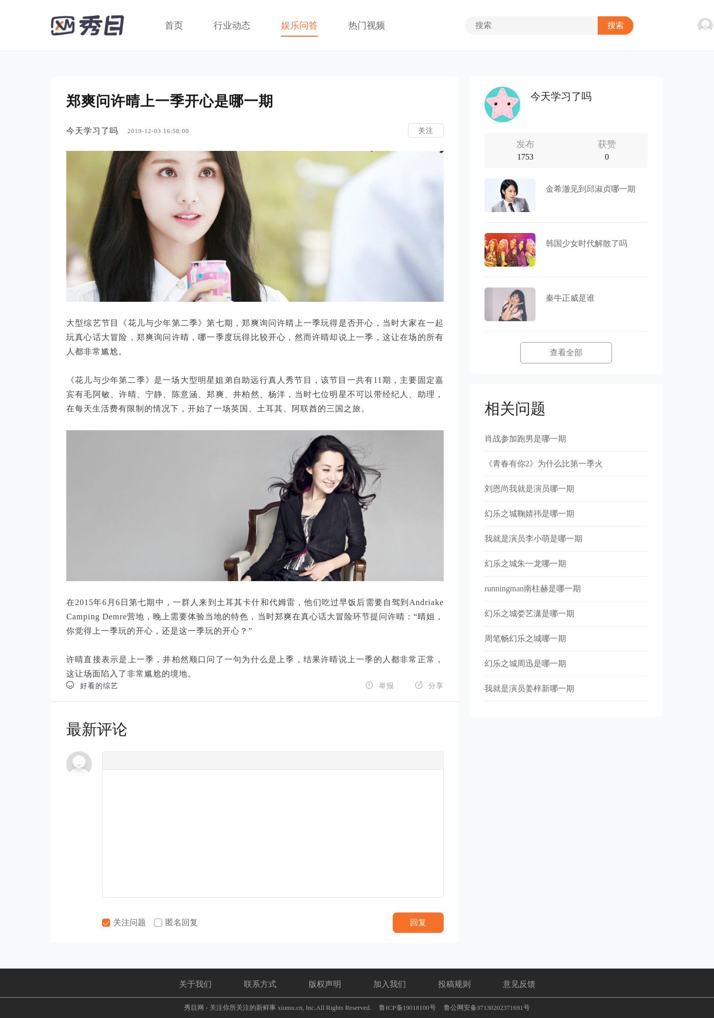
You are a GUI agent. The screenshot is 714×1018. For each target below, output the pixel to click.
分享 (429, 685)
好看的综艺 (92, 685)
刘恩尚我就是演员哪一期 (529, 488)
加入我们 (389, 984)
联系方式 (260, 984)
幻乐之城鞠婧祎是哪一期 (529, 513)
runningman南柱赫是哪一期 (532, 588)
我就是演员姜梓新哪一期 (529, 688)
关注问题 (124, 922)
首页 (174, 25)
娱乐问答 (299, 25)
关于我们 (195, 984)
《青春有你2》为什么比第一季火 (543, 463)
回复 (418, 922)
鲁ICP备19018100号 (407, 1007)
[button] (113, 760)
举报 (379, 685)
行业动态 (232, 25)
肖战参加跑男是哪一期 (525, 438)
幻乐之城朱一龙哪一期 (525, 563)
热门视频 (366, 25)
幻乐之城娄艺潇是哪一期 (529, 613)
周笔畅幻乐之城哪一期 (525, 638)
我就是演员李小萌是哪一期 (533, 538)
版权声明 (325, 984)
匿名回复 (176, 922)
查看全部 (566, 352)
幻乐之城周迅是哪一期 (525, 663)
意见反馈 (519, 984)
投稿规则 (454, 984)
